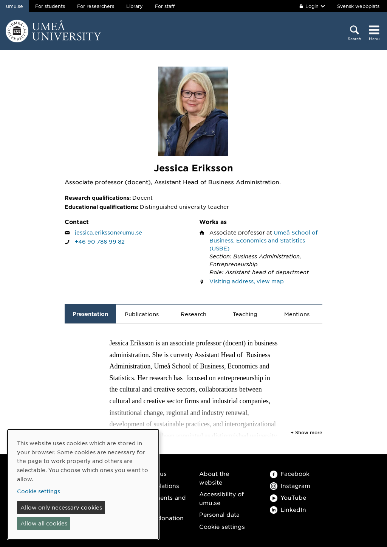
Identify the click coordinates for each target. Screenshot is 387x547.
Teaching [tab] (245, 314)
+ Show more (306, 432)
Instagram (290, 485)
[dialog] (83, 484)
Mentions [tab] (297, 314)
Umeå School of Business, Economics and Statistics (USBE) (263, 240)
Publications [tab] (142, 314)
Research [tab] (193, 314)
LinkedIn (288, 509)
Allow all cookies (43, 523)
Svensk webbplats (358, 6)
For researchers (95, 6)
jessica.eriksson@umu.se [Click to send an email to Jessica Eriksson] (108, 232)
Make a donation (159, 517)
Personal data (219, 514)
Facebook (290, 473)
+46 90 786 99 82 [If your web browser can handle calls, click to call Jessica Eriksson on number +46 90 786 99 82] (100, 241)
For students (50, 6)
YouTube (288, 497)
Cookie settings (222, 526)
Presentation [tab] (90, 314)
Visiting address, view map (246, 281)
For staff (165, 6)
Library (134, 6)
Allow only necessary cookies (61, 507)
